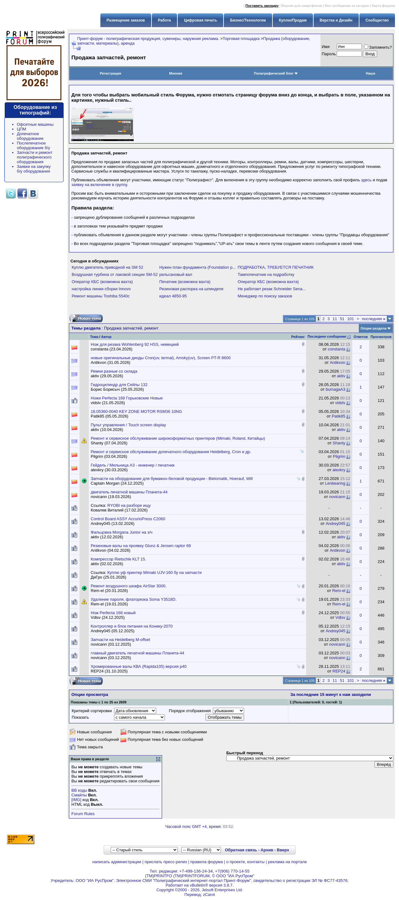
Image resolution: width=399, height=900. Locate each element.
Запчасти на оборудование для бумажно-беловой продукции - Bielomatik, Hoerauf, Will (172, 478)
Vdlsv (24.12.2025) (108, 617)
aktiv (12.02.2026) (107, 537)
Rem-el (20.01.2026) (109, 590)
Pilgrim (339, 456)
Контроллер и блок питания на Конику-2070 (132, 626)
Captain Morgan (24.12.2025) (117, 483)
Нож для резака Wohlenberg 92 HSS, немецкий (135, 344)
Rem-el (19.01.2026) (109, 604)
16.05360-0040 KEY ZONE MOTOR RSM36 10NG (136, 411)
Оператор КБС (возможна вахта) (102, 281)
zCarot (209, 894)
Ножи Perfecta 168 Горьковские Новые (127, 398)
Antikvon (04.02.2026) (110, 550)
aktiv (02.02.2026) (107, 563)
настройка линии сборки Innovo (101, 288)
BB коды (79, 790)
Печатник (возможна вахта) (184, 281)
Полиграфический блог (276, 73)
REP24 (339, 671)
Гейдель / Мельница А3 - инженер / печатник (133, 465)
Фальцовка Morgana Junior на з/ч (121, 532)
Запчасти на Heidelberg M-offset (120, 639)
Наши (370, 73)
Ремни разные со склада (114, 371)
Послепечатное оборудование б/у (33, 145)
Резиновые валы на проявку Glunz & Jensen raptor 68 (141, 545)
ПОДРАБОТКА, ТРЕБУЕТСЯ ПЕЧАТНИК (276, 267)
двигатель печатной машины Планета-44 (129, 492)
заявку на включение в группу (99, 184)
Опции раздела (374, 328)
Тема (94, 337)
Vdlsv (340, 617)
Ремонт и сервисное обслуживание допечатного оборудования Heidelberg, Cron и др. (171, 451)
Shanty (339, 443)
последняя (373, 318)
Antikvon (337, 362)
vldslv (340, 402)
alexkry (339, 469)
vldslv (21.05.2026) (108, 402)
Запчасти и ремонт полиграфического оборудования (34, 157)
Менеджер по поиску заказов (265, 296)
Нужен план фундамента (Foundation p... (197, 267)
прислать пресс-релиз (166, 861)
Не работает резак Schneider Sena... (272, 288)
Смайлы (79, 795)
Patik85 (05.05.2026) (109, 416)
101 (350, 318)
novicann (337, 496)
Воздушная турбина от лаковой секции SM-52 (115, 274)
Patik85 (338, 416)
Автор (106, 337)
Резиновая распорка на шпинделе (191, 288)
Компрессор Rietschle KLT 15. (118, 559)
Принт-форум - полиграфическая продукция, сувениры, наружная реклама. (148, 38)
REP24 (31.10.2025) (109, 671)
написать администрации (116, 861)
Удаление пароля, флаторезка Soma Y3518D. (133, 599)
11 (335, 318)
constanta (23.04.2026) (111, 349)
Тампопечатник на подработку (266, 274)
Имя (325, 46)
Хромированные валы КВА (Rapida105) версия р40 (138, 666)
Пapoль (329, 53)
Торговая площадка (241, 38)
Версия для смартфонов (301, 5)
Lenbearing (335, 483)
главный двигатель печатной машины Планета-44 (137, 653)
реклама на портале (287, 861)
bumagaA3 (335, 389)
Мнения (175, 73)
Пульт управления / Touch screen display (128, 425)
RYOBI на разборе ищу (129, 505)
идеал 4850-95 (173, 296)
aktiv (341, 376)
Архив (267, 850)
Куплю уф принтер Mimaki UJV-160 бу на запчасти (154, 572)
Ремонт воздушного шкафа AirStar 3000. (128, 586)
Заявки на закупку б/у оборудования (34, 169)
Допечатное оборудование (30, 136)
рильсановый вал (175, 274)
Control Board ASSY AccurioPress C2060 (128, 518)
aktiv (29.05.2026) (107, 376)
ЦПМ (21, 129)
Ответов (360, 337)
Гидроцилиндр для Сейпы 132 (119, 384)
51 (342, 318)
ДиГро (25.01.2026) (108, 577)
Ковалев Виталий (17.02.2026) (119, 510)
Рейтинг (298, 337)
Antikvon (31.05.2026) (110, 362)
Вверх (283, 850)
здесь (366, 180)
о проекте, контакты (245, 861)
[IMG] (76, 799)
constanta (336, 349)
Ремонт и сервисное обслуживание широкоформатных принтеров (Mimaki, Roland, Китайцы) (178, 438)
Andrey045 (335, 523)
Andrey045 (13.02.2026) (112, 523)
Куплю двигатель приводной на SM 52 (107, 267)
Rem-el (338, 590)
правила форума (206, 861)
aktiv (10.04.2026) (107, 429)
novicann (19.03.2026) (111, 496)
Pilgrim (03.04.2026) (109, 456)
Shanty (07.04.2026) (109, 443)
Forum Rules (82, 813)
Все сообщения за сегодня (347, 5)
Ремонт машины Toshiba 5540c (101, 296)
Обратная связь (241, 850)
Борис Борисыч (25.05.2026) (117, 389)
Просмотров (381, 337)
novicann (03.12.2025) (111, 644)
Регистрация (110, 73)
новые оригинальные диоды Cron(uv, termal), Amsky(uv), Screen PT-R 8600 (161, 357)
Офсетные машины (35, 124)
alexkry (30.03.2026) (109, 469)
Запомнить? (378, 47)
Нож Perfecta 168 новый (113, 612)
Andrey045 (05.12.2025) (112, 631)
